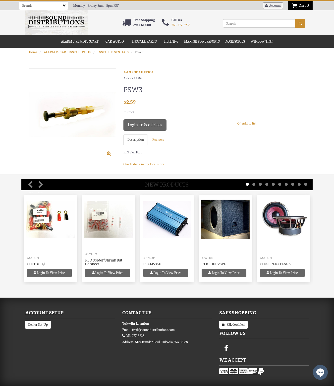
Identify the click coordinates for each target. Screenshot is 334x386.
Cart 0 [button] (300, 5)
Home (33, 52)
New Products (167, 184)
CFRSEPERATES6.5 (275, 264)
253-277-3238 (180, 25)
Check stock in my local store (143, 164)
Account (273, 5)
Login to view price (49, 273)
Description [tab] (135, 139)
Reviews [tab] (158, 139)
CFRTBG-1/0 (37, 264)
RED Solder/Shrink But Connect (103, 262)
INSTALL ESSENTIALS (113, 52)
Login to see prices (145, 125)
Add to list (246, 123)
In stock (128, 112)
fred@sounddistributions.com (153, 330)
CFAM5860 (152, 264)
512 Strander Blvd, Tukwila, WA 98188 (161, 342)
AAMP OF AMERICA (138, 72)
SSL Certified (233, 324)
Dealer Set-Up (38, 324)
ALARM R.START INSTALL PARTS (67, 52)
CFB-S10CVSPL (214, 264)
